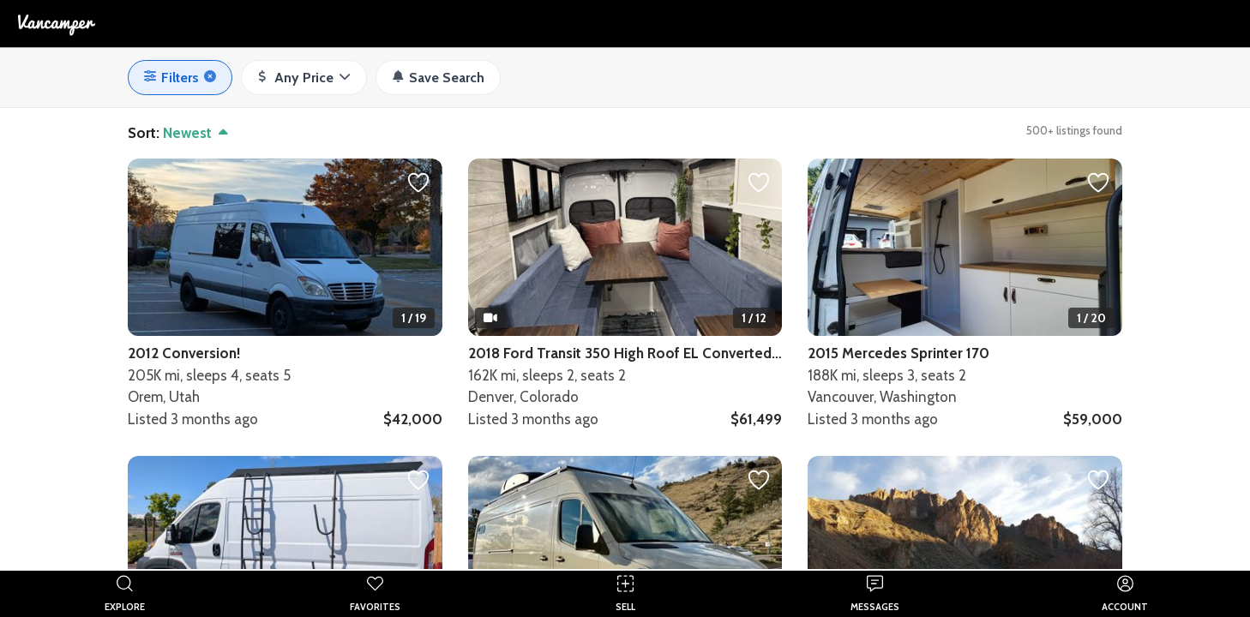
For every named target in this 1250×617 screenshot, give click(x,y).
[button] (304, 78)
